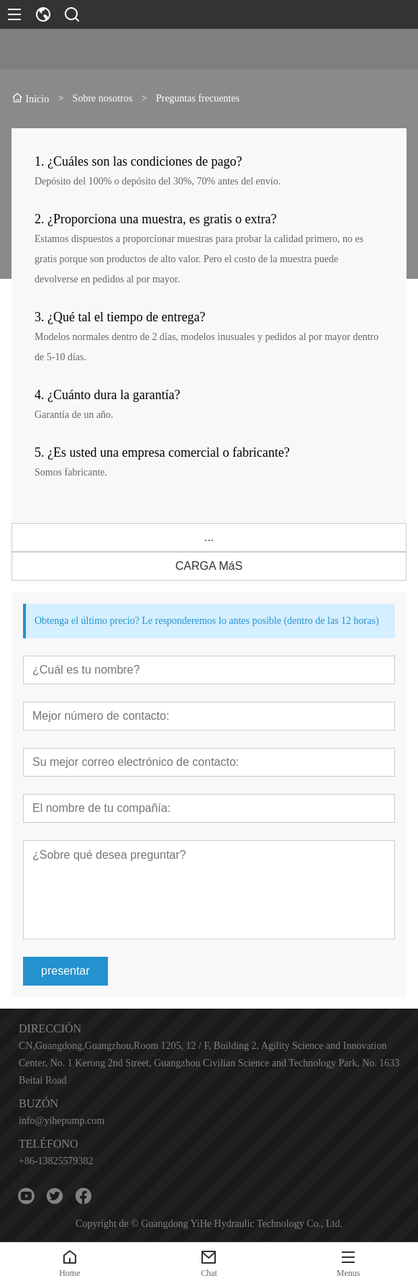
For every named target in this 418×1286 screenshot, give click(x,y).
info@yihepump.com (61, 1120)
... (209, 537)
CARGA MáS (209, 566)
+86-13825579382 (56, 1161)
